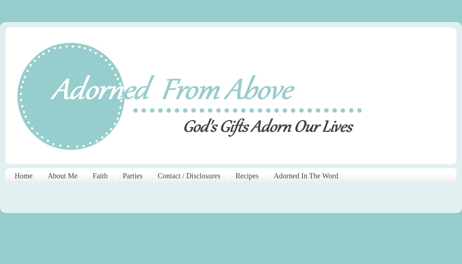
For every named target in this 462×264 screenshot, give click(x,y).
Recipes (246, 176)
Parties (133, 176)
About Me (63, 176)
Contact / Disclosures (189, 176)
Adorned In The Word (306, 176)
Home (24, 176)
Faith (100, 176)
